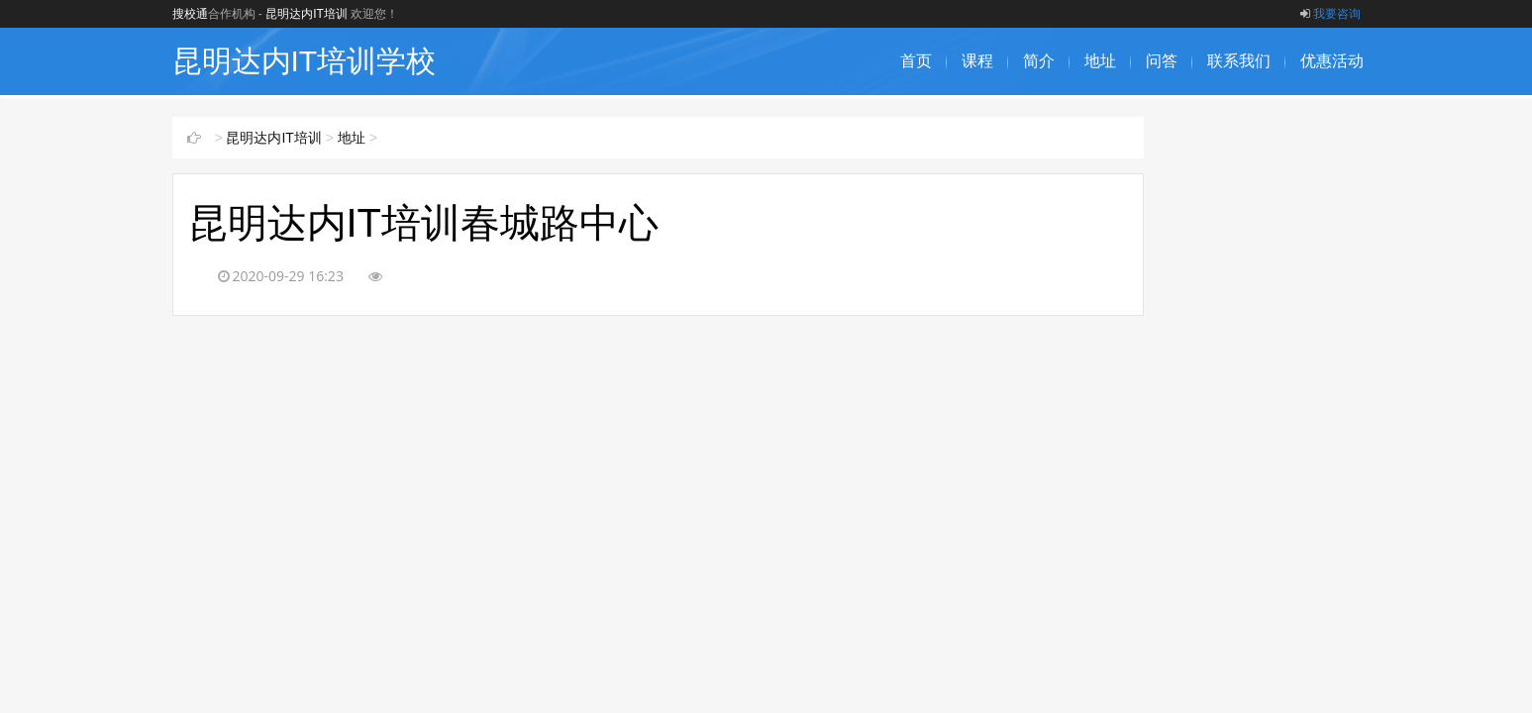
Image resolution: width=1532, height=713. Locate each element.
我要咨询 (1330, 14)
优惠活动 (1332, 60)
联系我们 (1239, 60)
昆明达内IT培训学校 (304, 61)
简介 (1039, 60)
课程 (977, 60)
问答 (1161, 60)
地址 (1100, 60)
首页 (916, 60)
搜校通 (190, 14)
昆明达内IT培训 (306, 14)
